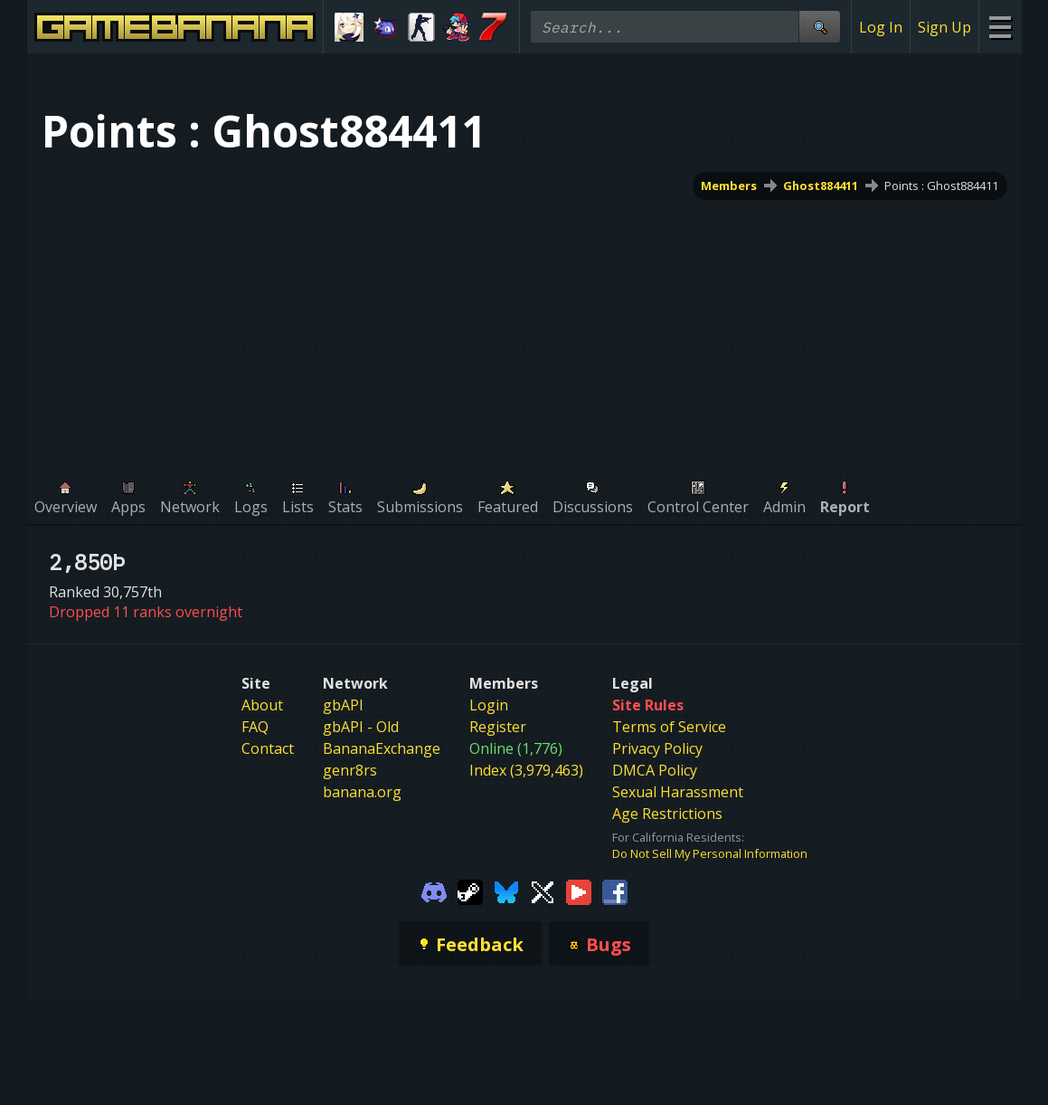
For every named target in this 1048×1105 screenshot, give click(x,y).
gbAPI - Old (361, 727)
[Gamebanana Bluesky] (506, 890)
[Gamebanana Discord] (434, 890)
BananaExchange (381, 748)
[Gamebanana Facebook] (614, 890)
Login (488, 705)
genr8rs (350, 770)
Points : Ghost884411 (941, 185)
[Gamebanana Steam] (470, 890)
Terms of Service (669, 727)
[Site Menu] (999, 26)
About (262, 705)
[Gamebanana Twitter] (542, 890)
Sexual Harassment (677, 792)
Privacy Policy (657, 748)
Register (497, 727)
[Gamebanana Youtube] (578, 890)
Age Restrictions (667, 814)
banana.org (362, 792)
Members (729, 185)
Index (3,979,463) (526, 770)
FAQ (255, 727)
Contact (267, 748)
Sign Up (944, 27)
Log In (880, 27)
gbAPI (343, 705)
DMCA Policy (654, 770)
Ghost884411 (820, 185)
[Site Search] (819, 27)
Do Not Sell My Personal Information (709, 853)
